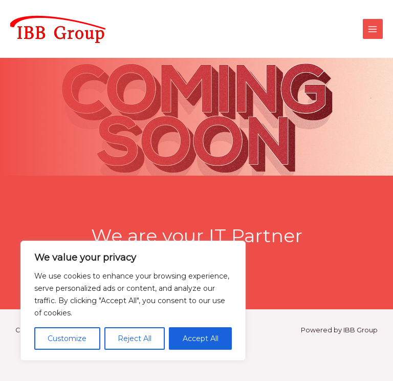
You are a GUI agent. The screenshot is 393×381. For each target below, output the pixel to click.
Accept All (201, 338)
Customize (67, 338)
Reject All (134, 338)
